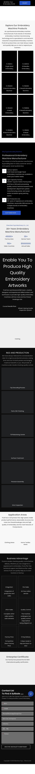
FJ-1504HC (9, 108)
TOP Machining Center (17, 435)
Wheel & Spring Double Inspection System (25, 309)
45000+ (9, 236)
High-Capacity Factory (14, 180)
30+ (26, 236)
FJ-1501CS (9, 64)
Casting (17, 339)
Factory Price (9, 645)
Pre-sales (26, 589)
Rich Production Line (13, 199)
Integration (9, 589)
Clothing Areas (9, 542)
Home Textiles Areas (25, 543)
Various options (12, 170)
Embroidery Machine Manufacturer (8, 14)
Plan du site (27, 770)
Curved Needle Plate (9, 306)
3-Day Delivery (26, 645)
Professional (8, 8)
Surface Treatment (17, 458)
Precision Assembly (17, 482)
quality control (26, 615)
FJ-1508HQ (9, 130)
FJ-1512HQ (26, 130)
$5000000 (26, 243)
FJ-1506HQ (25, 108)
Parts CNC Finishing (17, 411)
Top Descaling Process (17, 388)
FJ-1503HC (25, 86)
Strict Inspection (17, 505)
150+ (9, 243)
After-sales (9, 615)
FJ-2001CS (25, 64)
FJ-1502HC (9, 86)
